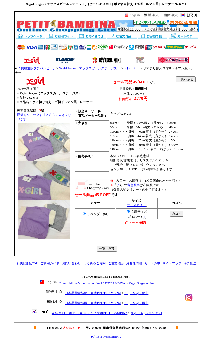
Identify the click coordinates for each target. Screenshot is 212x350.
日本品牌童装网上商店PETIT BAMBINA (93, 303)
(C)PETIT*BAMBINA (106, 336)
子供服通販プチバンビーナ (37, 68)
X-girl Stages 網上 (136, 293)
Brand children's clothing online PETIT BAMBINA (92, 283)
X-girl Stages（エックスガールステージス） (89, 68)
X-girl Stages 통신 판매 (146, 313)
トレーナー (132, 68)
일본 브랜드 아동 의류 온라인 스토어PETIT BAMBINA (89, 313)
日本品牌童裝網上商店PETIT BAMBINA (93, 293)
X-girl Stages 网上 (136, 303)
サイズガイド (136, 205)
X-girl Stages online (141, 283)
